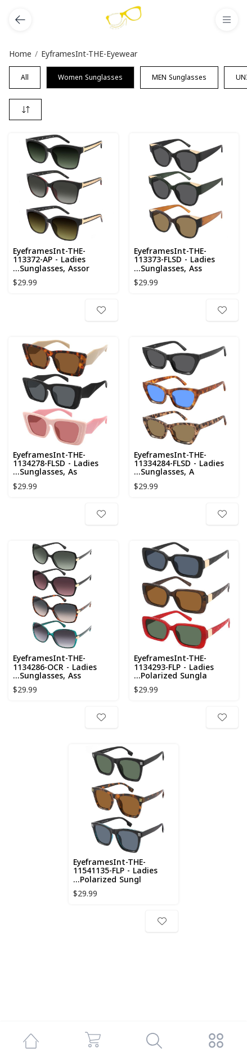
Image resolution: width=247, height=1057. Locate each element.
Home (20, 54)
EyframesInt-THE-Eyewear (89, 54)
